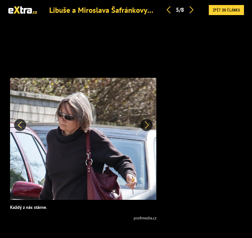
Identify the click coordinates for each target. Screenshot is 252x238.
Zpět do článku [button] (226, 10)
